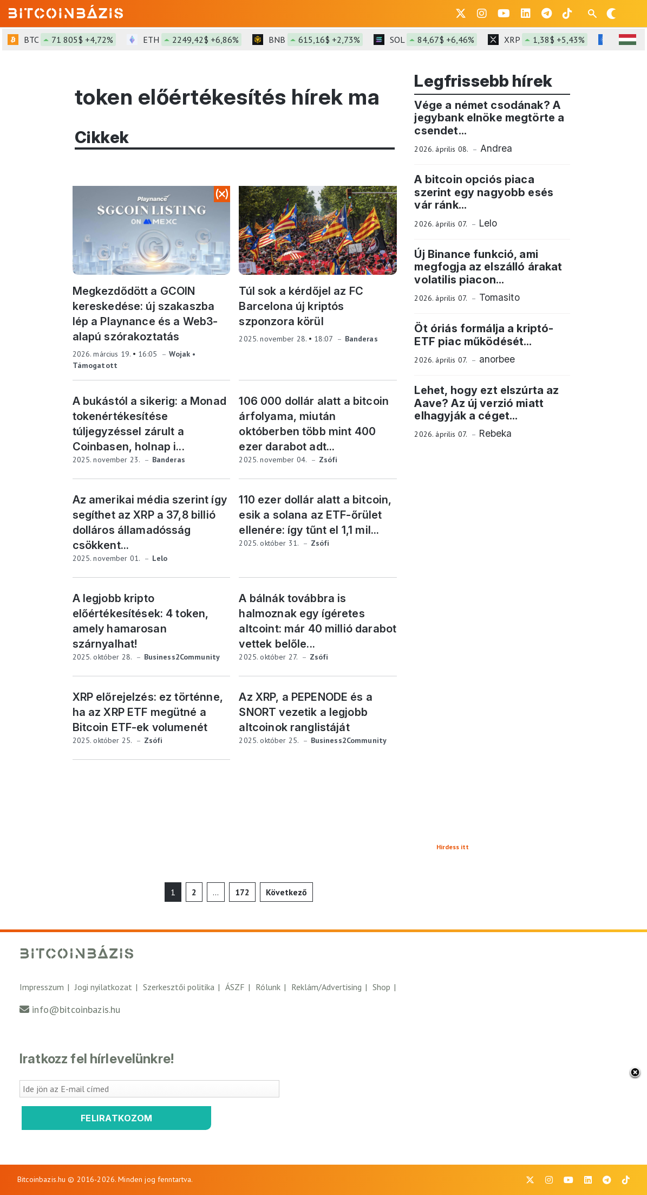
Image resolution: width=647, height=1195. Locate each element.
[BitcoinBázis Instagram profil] (482, 14)
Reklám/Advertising (326, 986)
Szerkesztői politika (178, 986)
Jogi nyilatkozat (103, 986)
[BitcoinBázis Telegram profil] (546, 14)
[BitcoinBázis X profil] (460, 14)
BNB (316, 39)
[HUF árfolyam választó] (627, 39)
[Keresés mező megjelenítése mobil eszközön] (593, 13)
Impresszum (41, 986)
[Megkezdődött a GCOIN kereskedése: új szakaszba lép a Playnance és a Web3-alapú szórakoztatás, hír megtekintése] (152, 230)
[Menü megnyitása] (629, 13)
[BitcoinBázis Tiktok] (567, 14)
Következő (286, 892)
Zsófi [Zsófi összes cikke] (328, 459)
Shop (381, 986)
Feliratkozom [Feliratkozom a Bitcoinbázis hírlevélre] (117, 1118)
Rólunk (268, 986)
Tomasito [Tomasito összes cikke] (499, 297)
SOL (433, 39)
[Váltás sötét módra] (611, 13)
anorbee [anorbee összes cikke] (497, 359)
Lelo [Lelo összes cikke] (160, 558)
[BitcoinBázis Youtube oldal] (504, 14)
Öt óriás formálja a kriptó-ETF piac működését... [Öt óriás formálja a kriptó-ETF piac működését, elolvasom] (483, 334)
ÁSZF (235, 986)
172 (242, 892)
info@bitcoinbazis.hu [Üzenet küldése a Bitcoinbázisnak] (76, 1009)
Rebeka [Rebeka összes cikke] (495, 433)
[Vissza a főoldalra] (66, 11)
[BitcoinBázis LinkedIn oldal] (526, 14)
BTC (70, 39)
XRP (545, 39)
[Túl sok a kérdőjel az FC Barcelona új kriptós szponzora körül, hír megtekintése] (318, 230)
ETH (192, 39)
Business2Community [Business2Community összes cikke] (182, 657)
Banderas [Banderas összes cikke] (361, 339)
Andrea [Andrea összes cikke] (496, 148)
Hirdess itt (452, 847)
